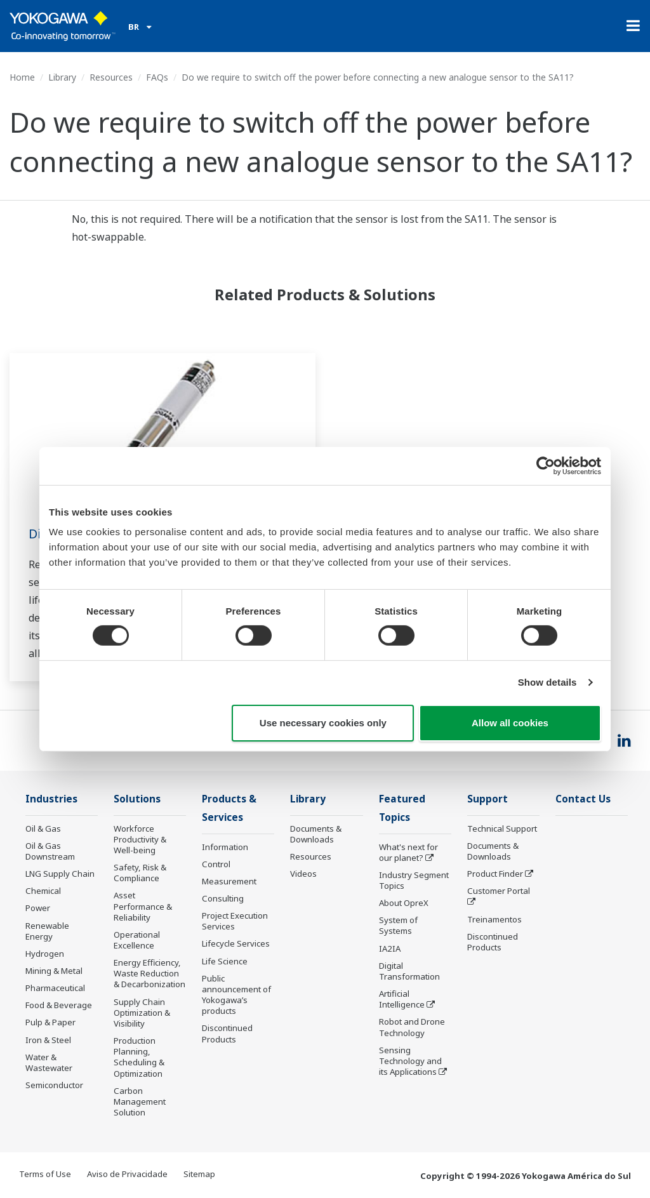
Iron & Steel (48, 1040)
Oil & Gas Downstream (50, 851)
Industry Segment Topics (414, 880)
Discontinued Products (227, 1033)
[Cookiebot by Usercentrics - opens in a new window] (545, 465)
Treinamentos (494, 919)
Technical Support (502, 828)
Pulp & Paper (50, 1022)
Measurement (229, 881)
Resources (111, 77)
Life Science (225, 961)
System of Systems (398, 925)
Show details (547, 682)
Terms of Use (45, 1174)
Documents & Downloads (316, 834)
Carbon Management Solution (140, 1101)
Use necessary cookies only (323, 722)
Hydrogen (44, 953)
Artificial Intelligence (402, 999)
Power (37, 908)
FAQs (157, 77)
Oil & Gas (43, 828)
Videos (303, 873)
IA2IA (390, 948)
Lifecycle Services (236, 943)
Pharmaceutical (55, 988)
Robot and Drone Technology (412, 1027)
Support (487, 799)
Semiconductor (54, 1085)
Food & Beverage (58, 1005)
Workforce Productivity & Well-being (140, 839)
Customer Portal (498, 890)
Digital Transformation (409, 971)
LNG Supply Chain (60, 873)
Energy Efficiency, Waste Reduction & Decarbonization (149, 973)
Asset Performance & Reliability (143, 905)
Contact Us (583, 799)
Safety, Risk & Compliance (140, 873)
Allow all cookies (510, 722)
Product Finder (495, 873)
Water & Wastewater (48, 1062)
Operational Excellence (137, 940)
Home (22, 77)
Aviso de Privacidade (127, 1174)
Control (216, 864)
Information (225, 847)
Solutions (137, 799)
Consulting (223, 898)
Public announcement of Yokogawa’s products (236, 994)
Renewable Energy (47, 931)
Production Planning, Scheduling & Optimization (139, 1057)
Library (62, 77)
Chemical (43, 890)
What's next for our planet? (408, 852)
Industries (51, 799)
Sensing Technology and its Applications (410, 1060)
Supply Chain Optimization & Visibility (142, 1012)
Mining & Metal (54, 970)
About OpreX (403, 902)
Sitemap (199, 1174)
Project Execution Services (235, 921)
